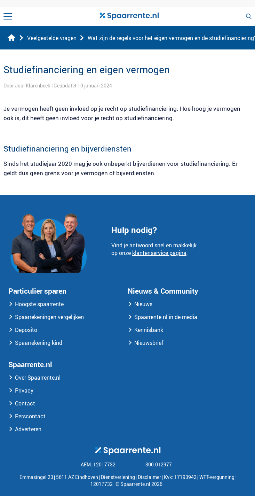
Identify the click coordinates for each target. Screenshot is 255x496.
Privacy (24, 390)
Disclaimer (149, 477)
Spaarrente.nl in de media (165, 317)
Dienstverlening (118, 477)
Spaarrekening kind (38, 343)
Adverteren (28, 429)
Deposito (26, 330)
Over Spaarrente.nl (38, 377)
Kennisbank (148, 330)
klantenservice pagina (159, 253)
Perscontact (30, 416)
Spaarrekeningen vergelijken (49, 317)
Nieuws (143, 304)
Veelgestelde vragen (52, 38)
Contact (25, 403)
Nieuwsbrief (149, 343)
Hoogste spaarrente (39, 304)
